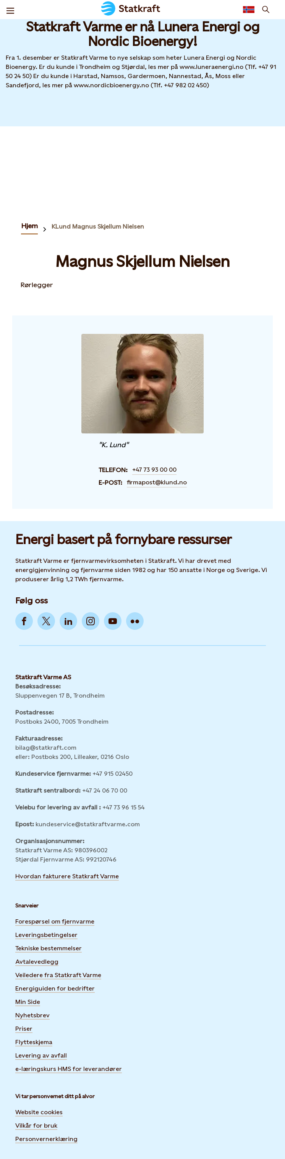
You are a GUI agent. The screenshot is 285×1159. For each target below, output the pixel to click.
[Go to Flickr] (135, 621)
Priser (23, 1028)
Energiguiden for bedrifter (55, 988)
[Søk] (266, 9)
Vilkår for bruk (36, 1125)
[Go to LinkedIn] (68, 621)
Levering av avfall (41, 1055)
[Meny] (10, 9)
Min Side (27, 1001)
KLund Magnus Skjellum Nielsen (98, 226)
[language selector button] (248, 9)
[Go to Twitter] (46, 621)
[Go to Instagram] (90, 621)
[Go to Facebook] (24, 621)
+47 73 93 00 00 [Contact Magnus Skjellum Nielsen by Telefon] (154, 469)
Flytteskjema (33, 1042)
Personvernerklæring (46, 1139)
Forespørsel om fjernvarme (54, 921)
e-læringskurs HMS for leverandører (68, 1068)
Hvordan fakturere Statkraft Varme (67, 876)
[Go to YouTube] (112, 621)
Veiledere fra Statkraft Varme (58, 975)
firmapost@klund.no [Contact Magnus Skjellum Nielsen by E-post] (157, 482)
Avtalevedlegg (36, 961)
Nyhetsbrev (32, 1015)
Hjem (29, 226)
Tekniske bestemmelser (48, 948)
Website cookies (39, 1112)
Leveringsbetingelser (46, 934)
